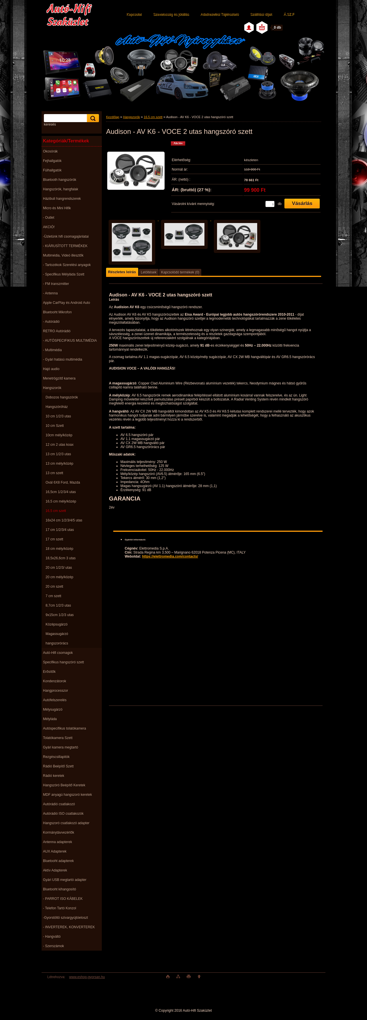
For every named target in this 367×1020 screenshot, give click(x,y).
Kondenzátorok (54, 681)
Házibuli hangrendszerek (62, 199)
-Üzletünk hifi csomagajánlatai (66, 237)
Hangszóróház (57, 407)
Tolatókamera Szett (58, 738)
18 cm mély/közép (59, 549)
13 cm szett (54, 473)
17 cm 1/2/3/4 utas (60, 530)
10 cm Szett (55, 426)
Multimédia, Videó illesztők (63, 255)
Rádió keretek (53, 776)
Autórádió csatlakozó (59, 804)
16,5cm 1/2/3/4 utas (61, 492)
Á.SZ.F (289, 14)
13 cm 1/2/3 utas (58, 454)
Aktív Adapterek (55, 870)
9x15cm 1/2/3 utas (60, 615)
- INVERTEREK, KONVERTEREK (69, 927)
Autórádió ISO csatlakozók (63, 814)
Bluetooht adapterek (58, 861)
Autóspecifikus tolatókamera (64, 728)
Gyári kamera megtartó (60, 747)
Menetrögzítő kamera (59, 378)
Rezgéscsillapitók (56, 757)
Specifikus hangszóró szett (63, 662)
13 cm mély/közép (59, 464)
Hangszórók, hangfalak (60, 189)
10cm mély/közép (59, 435)
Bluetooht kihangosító (59, 889)
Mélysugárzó (53, 710)
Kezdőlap (112, 117)
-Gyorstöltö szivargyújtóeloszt (65, 918)
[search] (92, 118)
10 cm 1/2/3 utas (58, 416)
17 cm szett (54, 539)
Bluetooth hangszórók (59, 180)
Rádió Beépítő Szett (58, 766)
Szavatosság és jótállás (171, 14)
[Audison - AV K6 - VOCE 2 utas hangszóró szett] (136, 172)
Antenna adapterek (57, 842)
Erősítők (49, 672)
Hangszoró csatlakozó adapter (66, 823)
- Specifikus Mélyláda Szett (63, 274)
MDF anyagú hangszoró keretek (67, 795)
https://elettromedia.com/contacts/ (170, 556)
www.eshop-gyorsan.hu (87, 977)
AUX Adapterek (55, 851)
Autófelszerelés (55, 700)
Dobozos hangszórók (62, 397)
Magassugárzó (57, 634)
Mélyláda (50, 719)
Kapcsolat (134, 14)
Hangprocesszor (55, 691)
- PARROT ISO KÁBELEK (63, 899)
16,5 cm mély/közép (61, 501)
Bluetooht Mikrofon (57, 312)
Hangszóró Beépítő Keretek (64, 785)
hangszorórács (57, 643)
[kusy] (270, 204)
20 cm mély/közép (59, 577)
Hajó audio (51, 369)
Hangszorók (52, 388)
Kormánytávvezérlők (58, 833)
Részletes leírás (122, 272)
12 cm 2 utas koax (59, 445)
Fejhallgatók (52, 161)
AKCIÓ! (49, 227)
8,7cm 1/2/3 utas (58, 605)
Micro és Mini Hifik (57, 208)
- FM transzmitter (56, 284)
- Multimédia (52, 350)
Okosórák (50, 151)
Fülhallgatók (52, 170)
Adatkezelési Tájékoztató (219, 14)
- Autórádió (51, 322)
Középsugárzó (57, 624)
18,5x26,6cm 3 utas (61, 558)
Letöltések (149, 272)
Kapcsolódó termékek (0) (180, 272)
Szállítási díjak (261, 14)
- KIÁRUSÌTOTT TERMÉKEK (65, 246)
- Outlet (48, 218)
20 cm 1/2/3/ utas (59, 568)
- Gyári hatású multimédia (62, 359)
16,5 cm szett (56, 511)
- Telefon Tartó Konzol (59, 908)
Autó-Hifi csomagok (58, 653)
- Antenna (50, 293)
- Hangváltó (51, 937)
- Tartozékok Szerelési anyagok (67, 265)
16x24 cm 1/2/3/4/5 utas (64, 520)
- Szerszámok (53, 946)
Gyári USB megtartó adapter (64, 880)
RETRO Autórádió (57, 331)
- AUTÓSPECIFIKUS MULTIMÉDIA (70, 341)
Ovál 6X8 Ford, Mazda (63, 482)
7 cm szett (53, 596)
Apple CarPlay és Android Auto (66, 303)
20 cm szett (54, 587)
